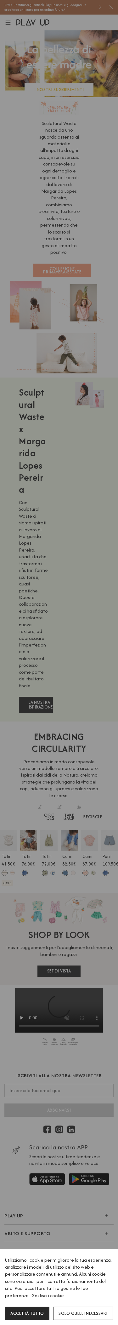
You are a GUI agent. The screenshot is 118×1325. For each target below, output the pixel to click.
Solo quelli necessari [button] (83, 1313)
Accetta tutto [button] (27, 1313)
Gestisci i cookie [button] (47, 1295)
